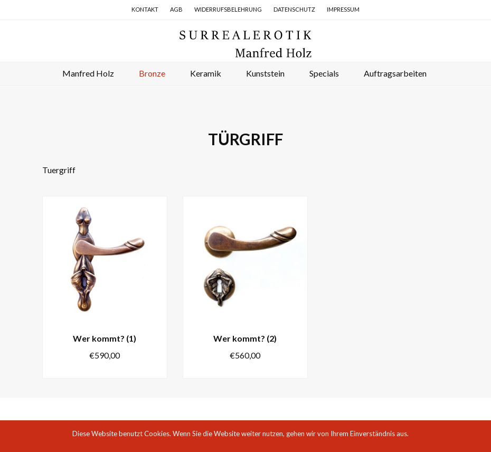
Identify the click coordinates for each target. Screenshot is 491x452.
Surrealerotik (245, 43)
